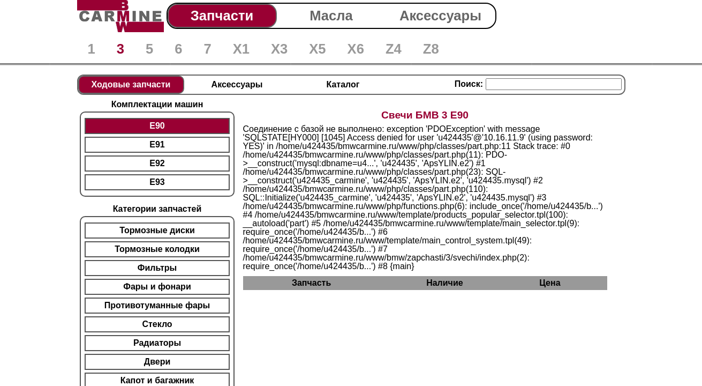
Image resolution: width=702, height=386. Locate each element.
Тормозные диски (157, 230)
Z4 (394, 48)
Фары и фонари (157, 286)
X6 (356, 48)
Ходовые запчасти (131, 84)
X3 (279, 48)
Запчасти (222, 15)
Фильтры (157, 267)
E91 (156, 144)
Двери (157, 361)
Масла (331, 15)
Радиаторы (157, 342)
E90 (156, 125)
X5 (317, 48)
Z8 (431, 48)
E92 (156, 163)
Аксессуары (440, 15)
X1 (241, 48)
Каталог (343, 84)
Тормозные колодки (157, 249)
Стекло (157, 324)
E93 (156, 182)
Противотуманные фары (157, 305)
